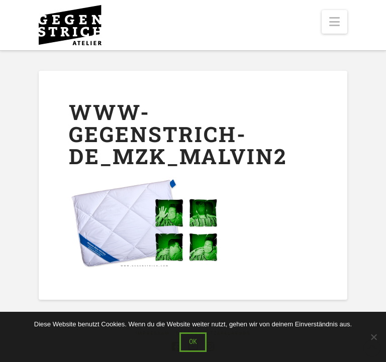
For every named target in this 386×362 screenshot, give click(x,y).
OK (193, 341)
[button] (334, 22)
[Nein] (373, 337)
